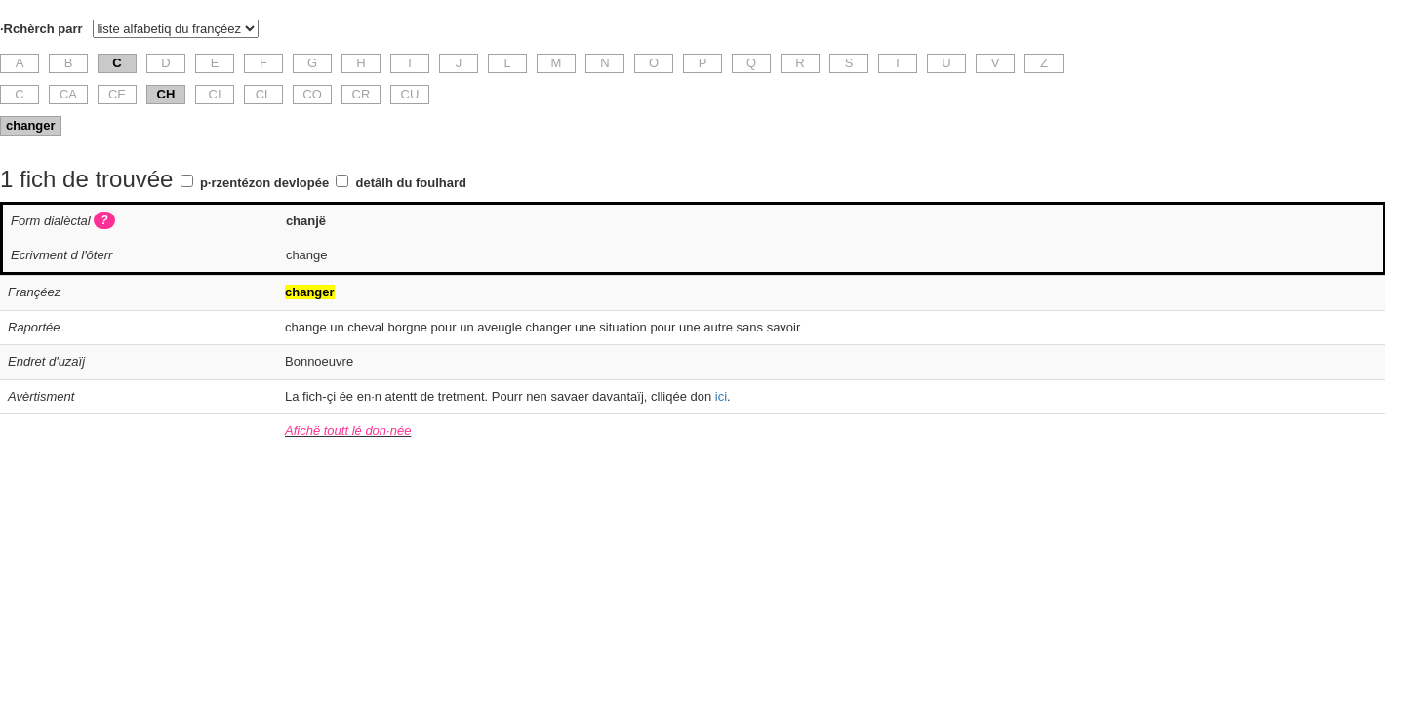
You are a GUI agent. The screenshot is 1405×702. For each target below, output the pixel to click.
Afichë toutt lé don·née (348, 430)
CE (117, 94)
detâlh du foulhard (411, 183)
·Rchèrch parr (41, 28)
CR (361, 94)
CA (68, 94)
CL (264, 94)
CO (312, 94)
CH (166, 94)
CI (215, 94)
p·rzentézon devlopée (264, 183)
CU (410, 94)
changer (31, 125)
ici (721, 396)
